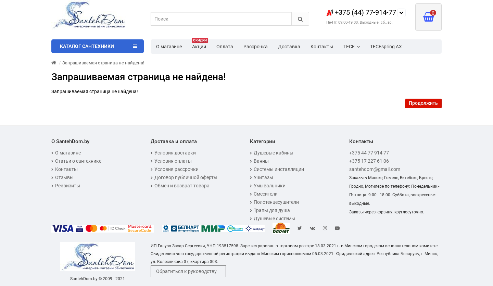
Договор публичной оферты (184, 177)
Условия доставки (173, 153)
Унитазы (261, 177)
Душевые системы (272, 218)
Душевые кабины (271, 153)
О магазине (169, 46)
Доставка (289, 46)
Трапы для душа (270, 210)
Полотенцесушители (274, 202)
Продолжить (423, 103)
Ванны (259, 161)
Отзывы (62, 177)
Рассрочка (255, 46)
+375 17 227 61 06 (369, 161)
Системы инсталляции (277, 169)
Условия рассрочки (175, 169)
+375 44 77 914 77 (369, 153)
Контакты (322, 46)
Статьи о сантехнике (76, 161)
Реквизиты (65, 185)
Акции (200, 44)
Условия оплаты (171, 161)
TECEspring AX (386, 46)
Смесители (264, 194)
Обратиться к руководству (186, 271)
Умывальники (268, 185)
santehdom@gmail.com (374, 169)
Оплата (224, 46)
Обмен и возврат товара (180, 185)
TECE (351, 46)
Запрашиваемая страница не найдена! (103, 62)
